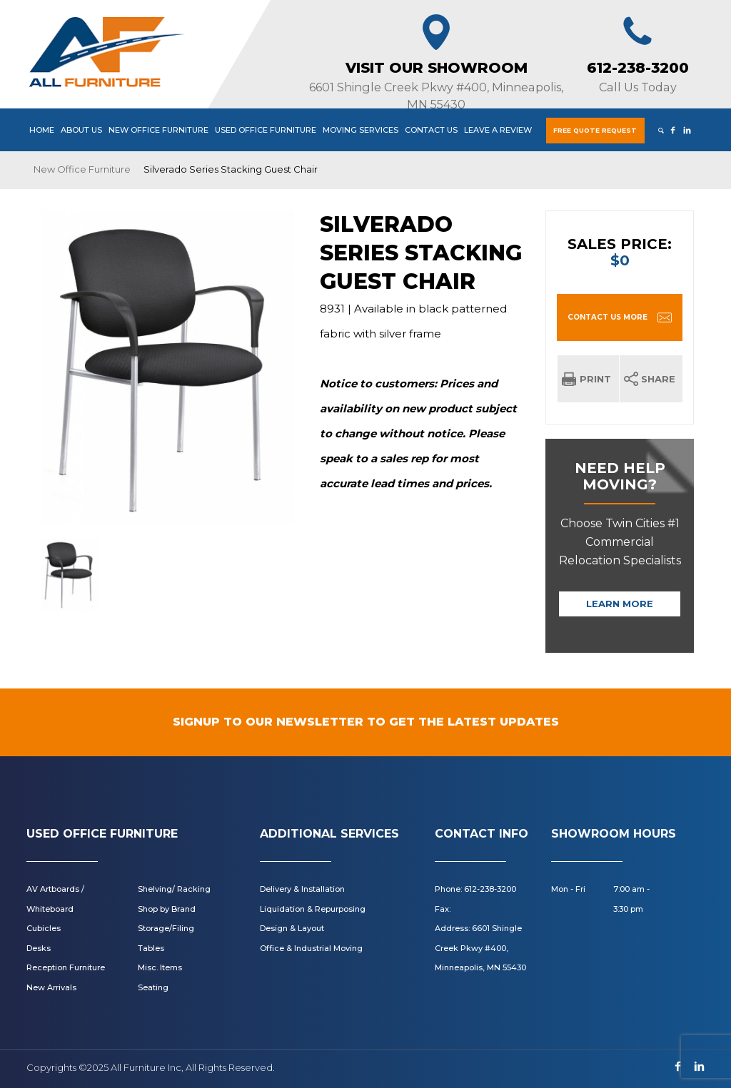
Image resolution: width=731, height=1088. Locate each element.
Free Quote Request (595, 130)
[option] (167, 367)
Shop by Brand (167, 909)
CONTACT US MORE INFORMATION (607, 326)
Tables (151, 948)
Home (41, 130)
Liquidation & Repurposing (313, 909)
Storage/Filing (166, 928)
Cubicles (43, 928)
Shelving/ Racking (174, 889)
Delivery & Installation (302, 889)
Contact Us (431, 130)
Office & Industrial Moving (311, 948)
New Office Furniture (158, 130)
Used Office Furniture (265, 130)
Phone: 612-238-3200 (475, 889)
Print (595, 379)
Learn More (619, 603)
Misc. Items (160, 967)
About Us (81, 130)
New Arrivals (51, 987)
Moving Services (360, 130)
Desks (38, 948)
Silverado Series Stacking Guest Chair (421, 253)
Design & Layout (292, 928)
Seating (153, 987)
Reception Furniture (65, 967)
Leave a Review (498, 130)
